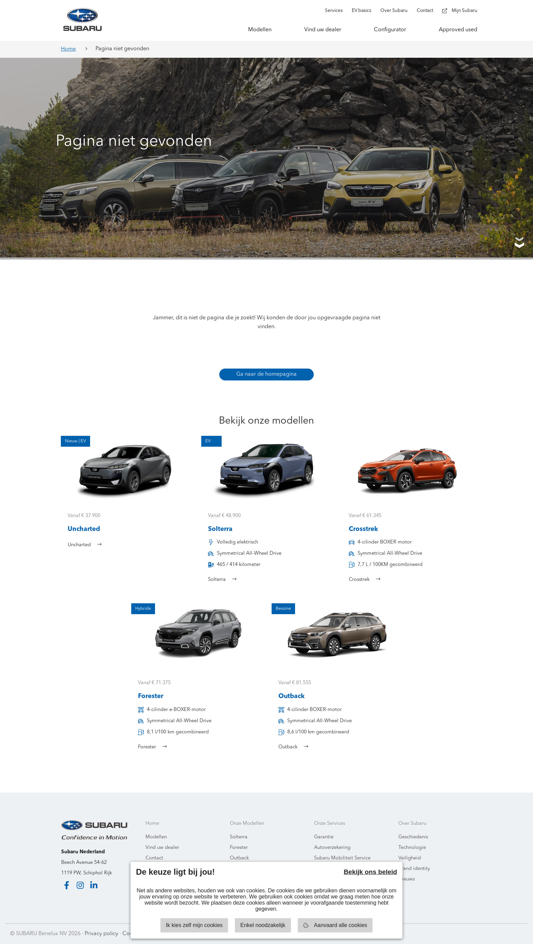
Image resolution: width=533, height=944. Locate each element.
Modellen (156, 837)
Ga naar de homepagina (266, 374)
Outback (239, 858)
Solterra (238, 837)
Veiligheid (409, 858)
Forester (239, 847)
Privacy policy (101, 934)
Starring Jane (506, 934)
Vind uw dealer (162, 847)
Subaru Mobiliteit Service (342, 858)
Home (68, 49)
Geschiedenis (413, 837)
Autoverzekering (332, 847)
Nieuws (406, 879)
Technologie (412, 847)
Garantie (323, 837)
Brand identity (414, 868)
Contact (154, 858)
